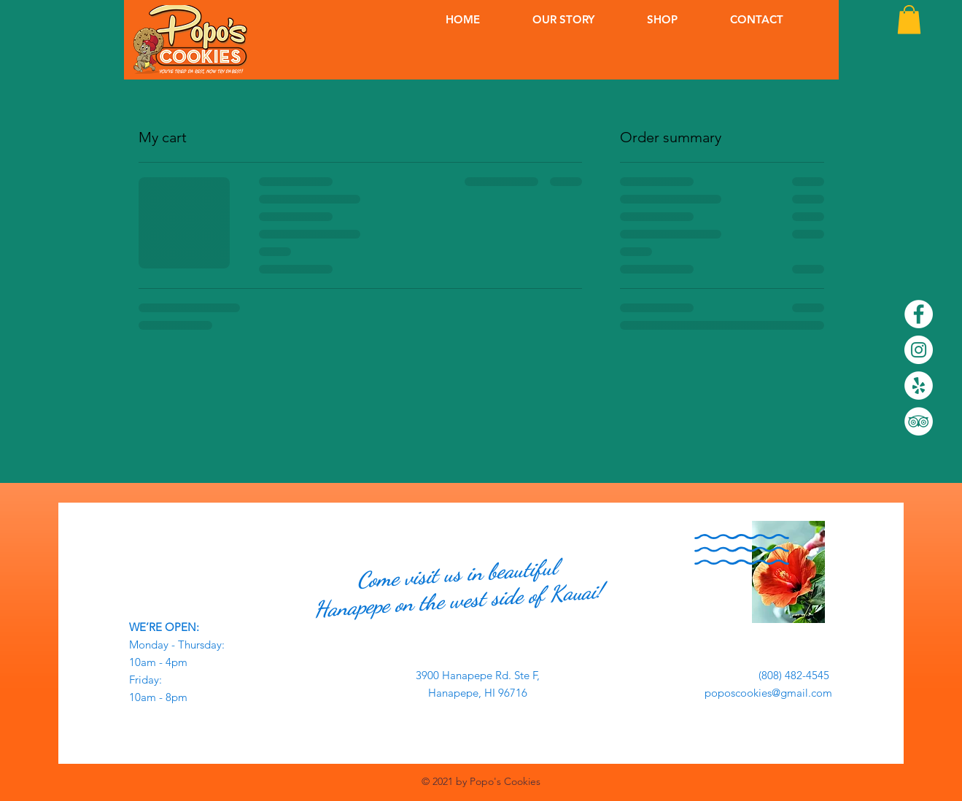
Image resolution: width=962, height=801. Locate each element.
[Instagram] (918, 350)
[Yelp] (918, 385)
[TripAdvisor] (918, 421)
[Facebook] (918, 314)
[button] (909, 19)
